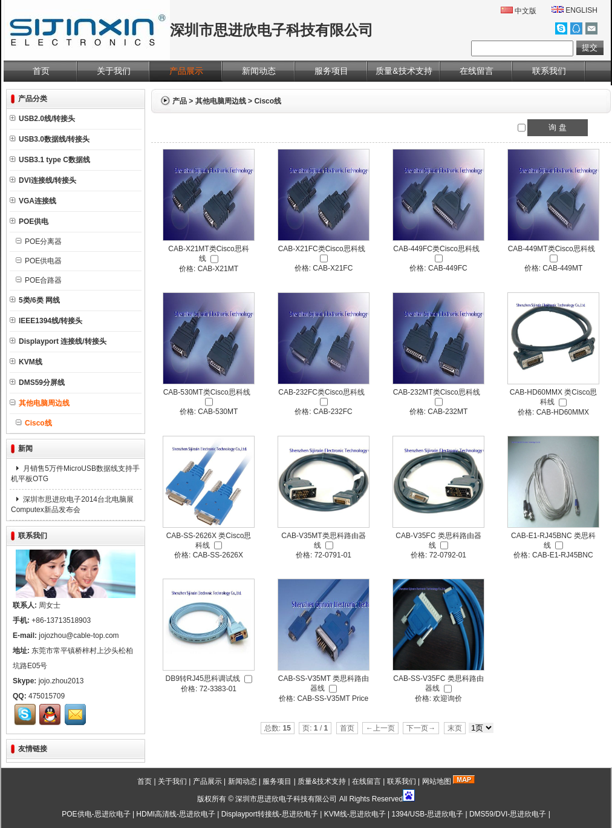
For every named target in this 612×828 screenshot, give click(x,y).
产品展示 (186, 71)
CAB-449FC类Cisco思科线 (436, 249)
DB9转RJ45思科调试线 (202, 678)
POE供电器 (39, 261)
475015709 (46, 696)
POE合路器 (39, 280)
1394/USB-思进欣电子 (427, 814)
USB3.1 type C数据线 (50, 160)
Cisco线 (267, 101)
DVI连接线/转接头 (43, 180)
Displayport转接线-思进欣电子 (269, 814)
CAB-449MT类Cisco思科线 (551, 249)
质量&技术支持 (404, 71)
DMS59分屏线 (37, 382)
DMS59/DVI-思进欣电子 (507, 814)
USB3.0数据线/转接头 (50, 139)
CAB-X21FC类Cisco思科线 (321, 249)
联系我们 (549, 71)
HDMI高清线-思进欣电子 (175, 814)
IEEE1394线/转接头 (46, 321)
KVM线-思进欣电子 (355, 814)
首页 (41, 71)
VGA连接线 (33, 201)
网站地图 (436, 781)
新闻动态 (259, 71)
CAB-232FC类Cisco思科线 (321, 392)
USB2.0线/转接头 (42, 118)
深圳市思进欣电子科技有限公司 (286, 799)
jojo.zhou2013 (61, 681)
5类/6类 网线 (35, 300)
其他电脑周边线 (220, 101)
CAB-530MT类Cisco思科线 (206, 392)
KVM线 (26, 362)
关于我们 (114, 71)
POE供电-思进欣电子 (96, 814)
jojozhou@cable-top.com (79, 635)
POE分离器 (39, 241)
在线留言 (476, 71)
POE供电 (29, 221)
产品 (179, 101)
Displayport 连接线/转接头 (58, 341)
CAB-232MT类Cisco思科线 (436, 392)
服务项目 (331, 71)
